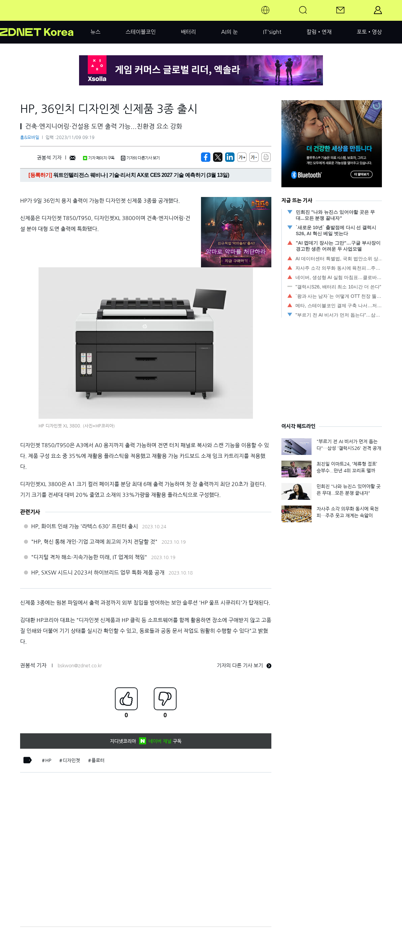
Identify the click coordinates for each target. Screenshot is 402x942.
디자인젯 (71, 760)
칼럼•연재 (319, 32)
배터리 (188, 32)
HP (48, 760)
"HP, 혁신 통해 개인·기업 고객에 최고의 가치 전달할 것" (94, 541)
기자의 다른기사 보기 (140, 158)
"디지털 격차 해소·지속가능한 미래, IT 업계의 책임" (89, 557)
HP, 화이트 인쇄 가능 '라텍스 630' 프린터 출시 (84, 526)
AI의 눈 (229, 32)
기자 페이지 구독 (99, 158)
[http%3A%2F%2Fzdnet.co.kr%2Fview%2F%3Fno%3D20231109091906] (229, 157)
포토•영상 (369, 32)
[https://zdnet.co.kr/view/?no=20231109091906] (205, 157)
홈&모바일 (29, 137)
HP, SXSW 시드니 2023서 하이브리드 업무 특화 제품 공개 (97, 572)
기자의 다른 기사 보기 (244, 665)
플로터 (98, 760)
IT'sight (272, 32)
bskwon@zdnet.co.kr (80, 665)
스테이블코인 (141, 32)
